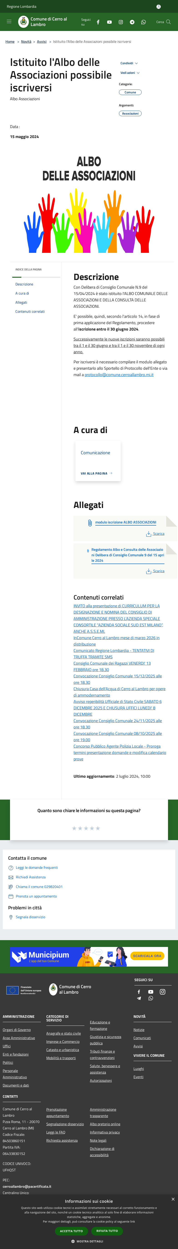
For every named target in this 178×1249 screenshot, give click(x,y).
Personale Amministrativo (15, 1074)
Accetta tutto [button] (71, 1231)
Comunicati (142, 1038)
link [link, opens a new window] (132, 1221)
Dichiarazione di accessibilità (102, 1152)
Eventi (138, 1077)
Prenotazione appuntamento (57, 1112)
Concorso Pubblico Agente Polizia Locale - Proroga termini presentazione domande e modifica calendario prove (120, 752)
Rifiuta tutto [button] (107, 1231)
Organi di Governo (17, 1029)
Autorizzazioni (101, 1080)
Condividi (130, 63)
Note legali (98, 1140)
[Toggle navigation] (9, 21)
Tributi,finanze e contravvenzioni (102, 1054)
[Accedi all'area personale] (158, 6)
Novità (26, 41)
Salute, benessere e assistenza (105, 1069)
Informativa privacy (105, 1132)
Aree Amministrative (19, 1038)
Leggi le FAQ (55, 1132)
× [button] (173, 1199)
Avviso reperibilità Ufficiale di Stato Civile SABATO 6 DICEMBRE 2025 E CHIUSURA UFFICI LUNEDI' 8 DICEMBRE (118, 707)
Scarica (154, 533)
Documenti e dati (16, 1085)
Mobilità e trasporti (61, 1058)
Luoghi (139, 1068)
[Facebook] (96, 22)
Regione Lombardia (21, 6)
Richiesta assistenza (62, 1140)
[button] (89, 1241)
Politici (8, 1062)
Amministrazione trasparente (103, 1112)
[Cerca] (168, 22)
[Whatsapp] (141, 22)
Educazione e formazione (100, 1025)
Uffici (7, 1046)
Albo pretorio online (105, 1124)
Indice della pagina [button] (28, 269)
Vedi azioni (131, 73)
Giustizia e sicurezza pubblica (105, 1040)
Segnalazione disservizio (65, 1124)
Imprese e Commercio (62, 1041)
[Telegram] (130, 22)
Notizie (139, 1029)
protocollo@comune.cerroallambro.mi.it (119, 375)
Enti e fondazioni (16, 1054)
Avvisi (42, 41)
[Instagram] (119, 22)
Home (10, 41)
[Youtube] (107, 22)
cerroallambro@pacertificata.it (27, 1186)
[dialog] (89, 1222)
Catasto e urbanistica (62, 1049)
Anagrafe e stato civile (63, 1033)
